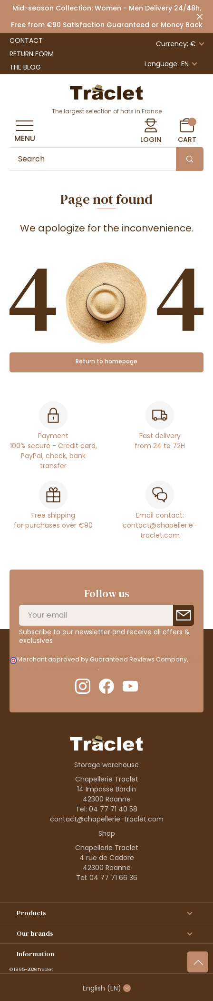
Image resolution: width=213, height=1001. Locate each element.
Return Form (32, 54)
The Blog (25, 67)
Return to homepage (106, 361)
